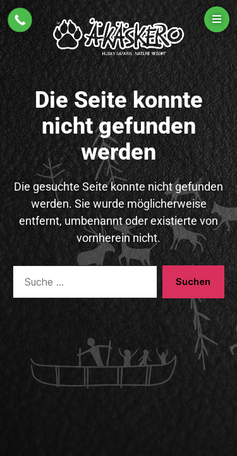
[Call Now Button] (20, 20)
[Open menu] (216, 19)
